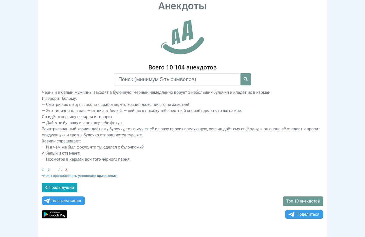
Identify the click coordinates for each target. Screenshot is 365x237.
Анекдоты (182, 6)
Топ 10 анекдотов (303, 201)
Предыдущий (59, 187)
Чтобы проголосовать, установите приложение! (80, 176)
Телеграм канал (62, 201)
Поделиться (303, 214)
